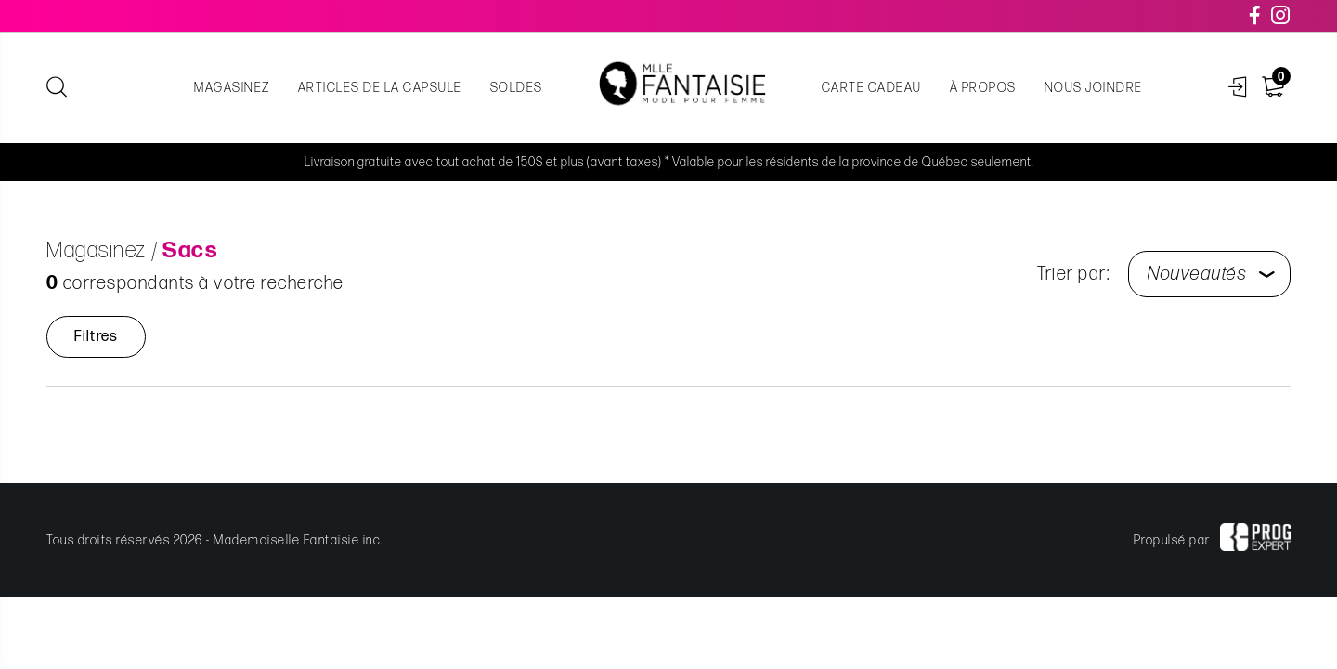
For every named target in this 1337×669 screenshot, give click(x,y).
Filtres (96, 337)
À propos (983, 88)
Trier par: (1073, 274)
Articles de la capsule (380, 88)
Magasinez (232, 88)
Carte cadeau (872, 88)
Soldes (516, 88)
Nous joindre (1094, 88)
